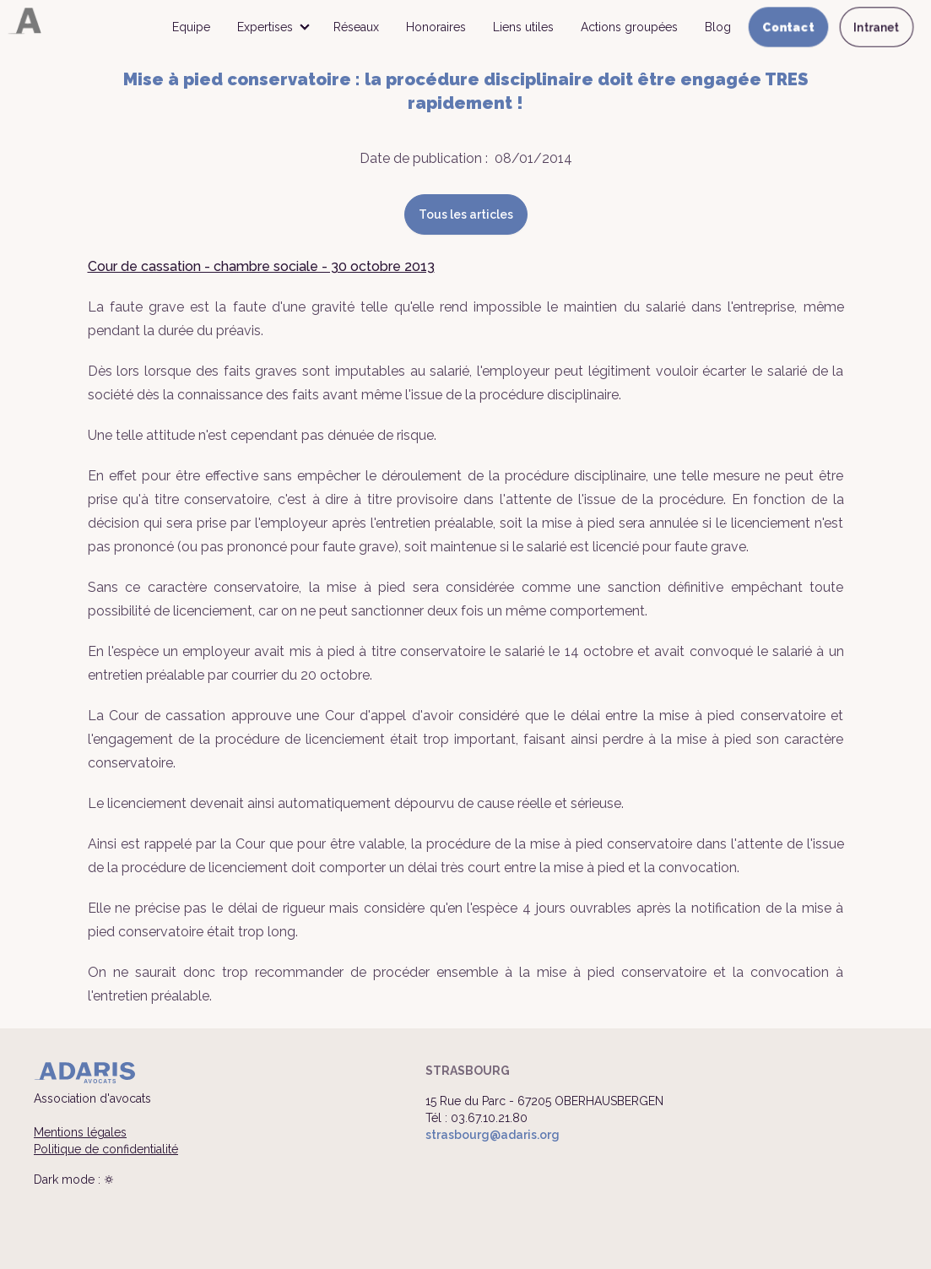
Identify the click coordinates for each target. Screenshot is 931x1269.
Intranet (876, 27)
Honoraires (436, 27)
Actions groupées (629, 27)
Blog (718, 27)
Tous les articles (466, 214)
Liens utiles (523, 27)
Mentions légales (80, 1132)
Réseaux (356, 27)
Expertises (265, 27)
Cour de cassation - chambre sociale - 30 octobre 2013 (261, 266)
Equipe (191, 27)
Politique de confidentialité (106, 1149)
